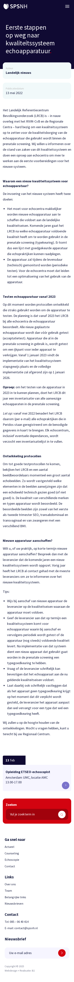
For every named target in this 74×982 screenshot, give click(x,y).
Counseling (12, 853)
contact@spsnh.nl (26, 928)
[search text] (37, 814)
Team (8, 890)
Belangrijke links (15, 897)
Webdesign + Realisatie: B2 (20, 970)
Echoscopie (12, 859)
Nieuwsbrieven (14, 903)
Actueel (9, 847)
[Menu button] (67, 6)
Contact (10, 866)
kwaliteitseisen (42, 606)
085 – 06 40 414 (19, 922)
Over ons (10, 884)
